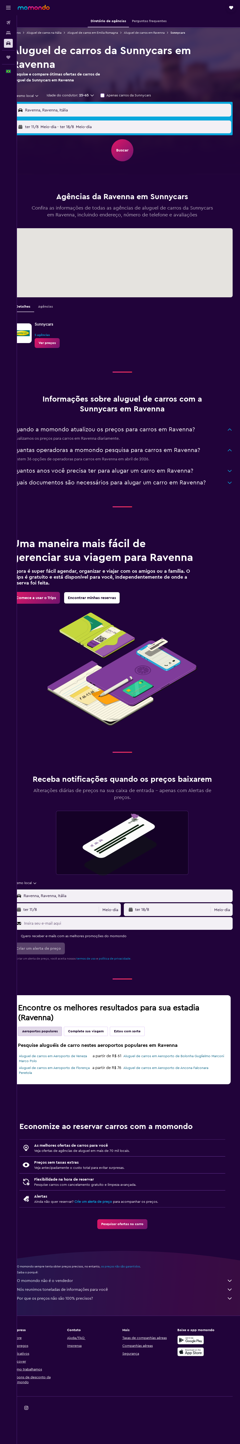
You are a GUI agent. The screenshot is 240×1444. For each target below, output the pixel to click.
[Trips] (8, 57)
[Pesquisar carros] (8, 43)
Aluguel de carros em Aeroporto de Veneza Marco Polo (59, 1089)
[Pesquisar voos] (8, 23)
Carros (28, 32)
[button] (8, 7)
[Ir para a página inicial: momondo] (34, 7)
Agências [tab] (57, 313)
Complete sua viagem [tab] (98, 1062)
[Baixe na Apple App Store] (194, 1382)
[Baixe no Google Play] (194, 1370)
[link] (59, 350)
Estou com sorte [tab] (139, 1062)
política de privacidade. (127, 989)
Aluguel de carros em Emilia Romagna (105, 32)
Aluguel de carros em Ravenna (156, 32)
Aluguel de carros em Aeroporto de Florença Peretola (59, 1101)
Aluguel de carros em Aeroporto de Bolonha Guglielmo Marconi (173, 1089)
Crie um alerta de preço (105, 1232)
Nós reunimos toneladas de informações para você (131, 1320)
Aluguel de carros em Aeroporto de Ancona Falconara (171, 1098)
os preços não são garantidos (132, 1296)
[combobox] (36, 95)
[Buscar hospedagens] (8, 33)
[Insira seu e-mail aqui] (133, 953)
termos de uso (98, 989)
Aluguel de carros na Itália (56, 32)
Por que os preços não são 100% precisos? (131, 1329)
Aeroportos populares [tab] (52, 1062)
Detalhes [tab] (35, 313)
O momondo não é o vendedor (131, 1311)
